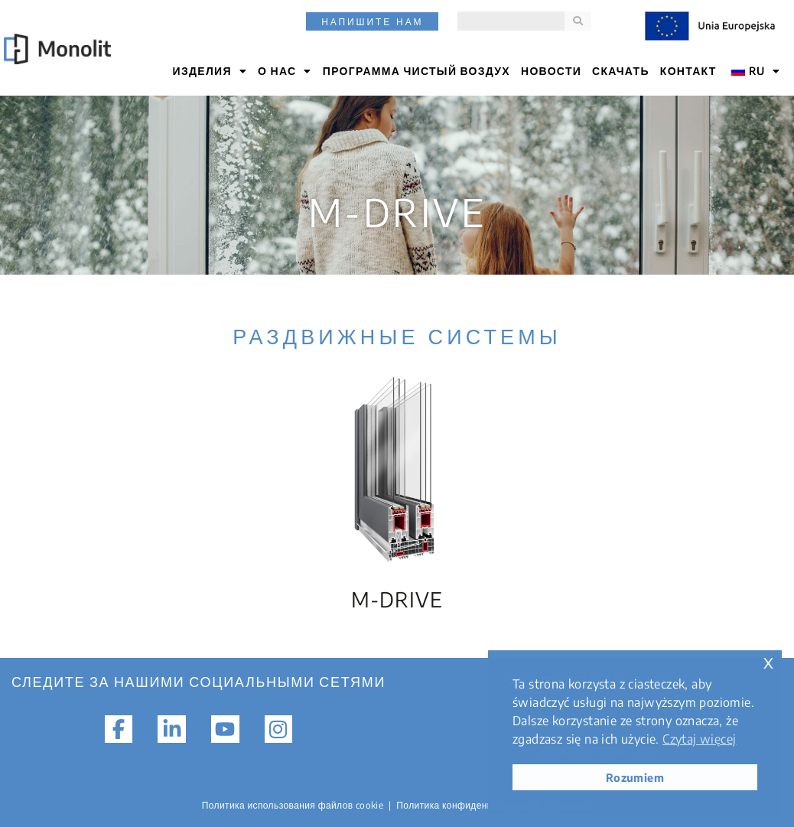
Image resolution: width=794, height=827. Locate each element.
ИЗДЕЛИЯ (210, 71)
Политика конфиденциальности (468, 805)
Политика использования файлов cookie (293, 805)
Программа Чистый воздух (416, 70)
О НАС (285, 71)
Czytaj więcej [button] (699, 739)
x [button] (768, 661)
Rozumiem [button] (635, 777)
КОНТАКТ (688, 70)
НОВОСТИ (551, 70)
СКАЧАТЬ (620, 70)
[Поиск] (578, 21)
